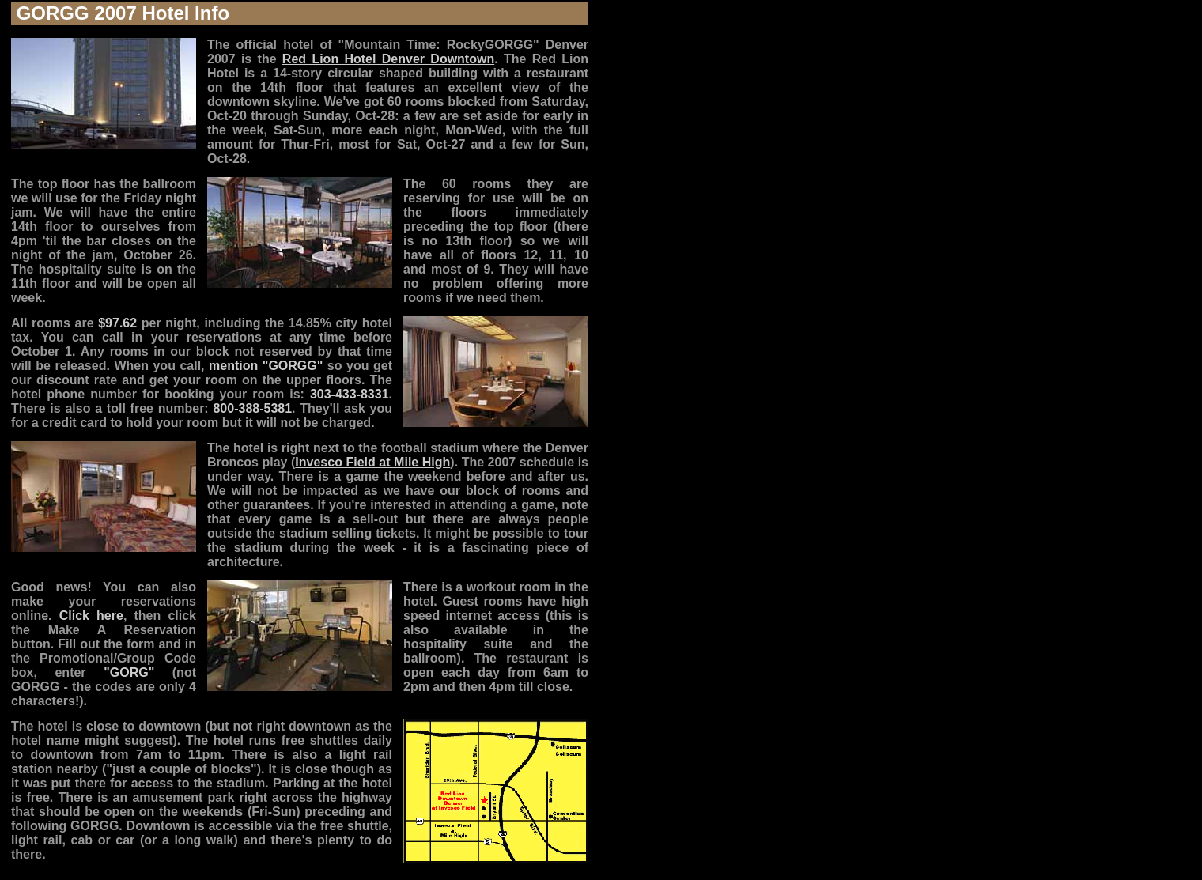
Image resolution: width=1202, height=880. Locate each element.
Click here (91, 615)
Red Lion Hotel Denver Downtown (388, 59)
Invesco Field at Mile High (372, 462)
